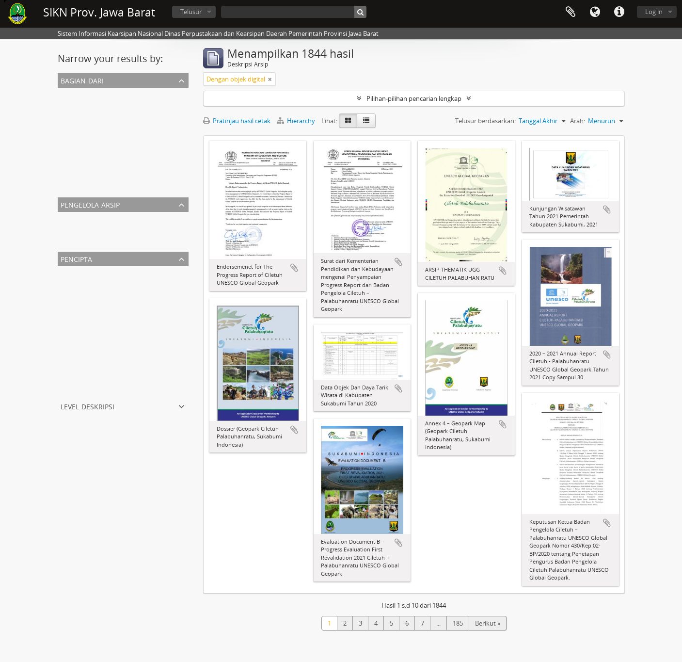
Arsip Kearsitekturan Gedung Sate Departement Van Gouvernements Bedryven (173, 186)
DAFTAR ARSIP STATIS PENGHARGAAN (114, 128)
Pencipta (76, 258)
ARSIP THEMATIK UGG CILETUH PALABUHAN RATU (132, 140)
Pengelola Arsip (90, 203)
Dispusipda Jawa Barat (91, 229)
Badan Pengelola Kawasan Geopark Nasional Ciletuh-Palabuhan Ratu (158, 365)
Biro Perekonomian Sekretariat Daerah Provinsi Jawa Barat (143, 353)
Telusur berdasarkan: (485, 120)
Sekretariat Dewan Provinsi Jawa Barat (114, 283)
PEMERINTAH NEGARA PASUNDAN (109, 151)
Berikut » (487, 623)
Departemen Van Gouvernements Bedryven (123, 376)
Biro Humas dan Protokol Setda (105, 342)
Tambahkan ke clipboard (294, 268)
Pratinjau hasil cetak (236, 120)
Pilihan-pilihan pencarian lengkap (413, 98)
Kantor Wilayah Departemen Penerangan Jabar (127, 295)
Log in (654, 11)
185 (458, 623)
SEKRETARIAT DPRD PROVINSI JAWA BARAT (121, 105)
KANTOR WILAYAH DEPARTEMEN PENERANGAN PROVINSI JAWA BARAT (162, 117)
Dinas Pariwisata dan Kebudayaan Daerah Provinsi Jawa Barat (148, 318)
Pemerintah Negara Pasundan (103, 330)
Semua (69, 93)
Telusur (191, 11)
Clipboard (570, 12)
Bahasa (595, 12)
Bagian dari (82, 79)
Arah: (577, 120)
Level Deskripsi (87, 405)
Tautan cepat (619, 12)
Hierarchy (297, 120)
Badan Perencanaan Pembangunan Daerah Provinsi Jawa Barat (150, 388)
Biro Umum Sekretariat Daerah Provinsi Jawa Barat (132, 307)
